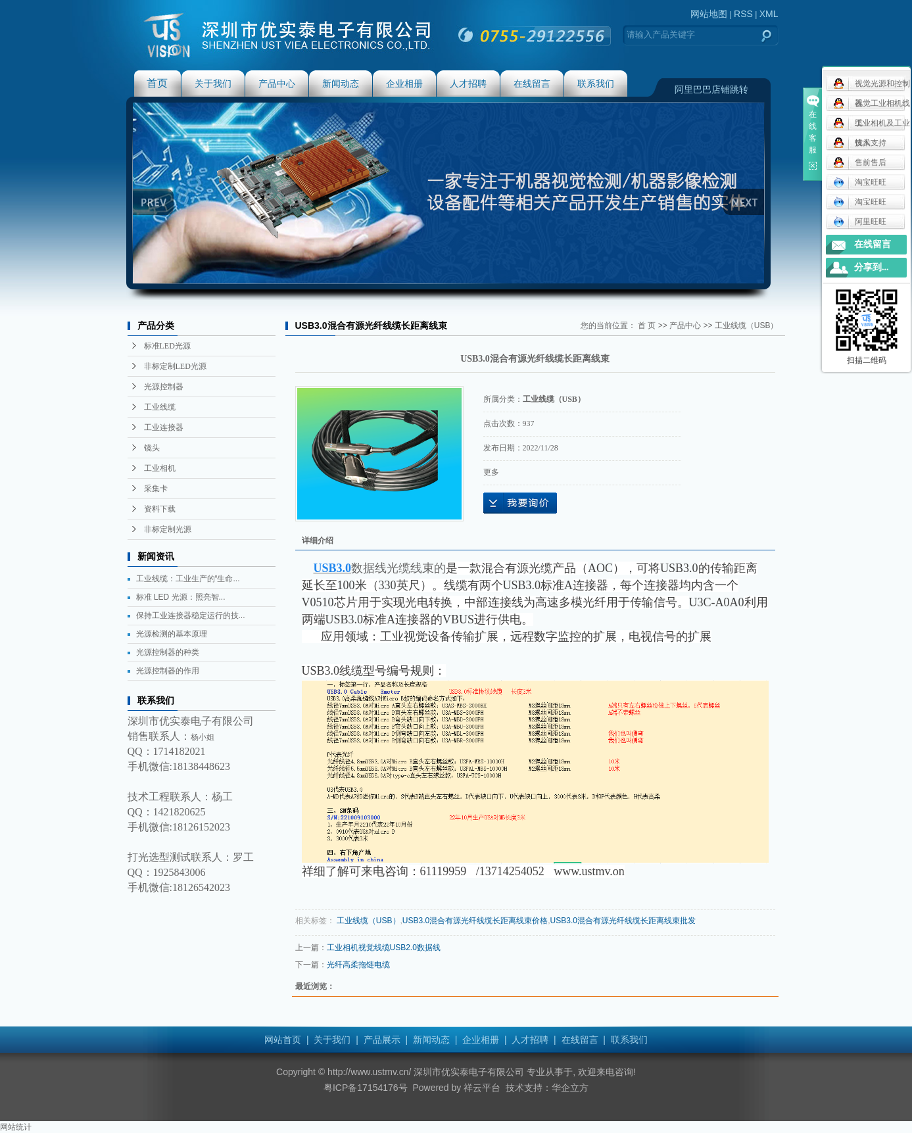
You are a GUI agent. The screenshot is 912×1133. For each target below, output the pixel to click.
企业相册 (404, 83)
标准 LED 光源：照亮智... (181, 597)
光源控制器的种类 (167, 652)
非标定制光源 (167, 529)
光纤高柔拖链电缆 (358, 964)
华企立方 (570, 1087)
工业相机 (160, 468)
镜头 (152, 447)
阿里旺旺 (859, 221)
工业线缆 (160, 407)
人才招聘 (468, 83)
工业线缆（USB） (747, 325)
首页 (157, 83)
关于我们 (213, 83)
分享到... (871, 267)
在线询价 (520, 503)
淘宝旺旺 (859, 182)
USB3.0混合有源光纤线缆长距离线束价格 (475, 920)
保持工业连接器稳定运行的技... (190, 615)
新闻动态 (340, 83)
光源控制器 (163, 386)
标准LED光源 (167, 345)
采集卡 (156, 488)
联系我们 (595, 83)
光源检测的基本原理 (171, 634)
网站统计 (16, 1127)
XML (769, 14)
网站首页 (282, 1039)
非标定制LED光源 (175, 366)
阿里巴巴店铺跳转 (711, 89)
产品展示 (382, 1039)
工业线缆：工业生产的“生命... (188, 578)
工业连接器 (163, 427)
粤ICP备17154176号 (366, 1087)
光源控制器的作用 (167, 670)
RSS (743, 14)
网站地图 (708, 14)
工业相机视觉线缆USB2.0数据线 (384, 947)
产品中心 (276, 83)
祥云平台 (482, 1087)
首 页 (647, 325)
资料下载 (160, 509)
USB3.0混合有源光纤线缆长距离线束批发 (623, 920)
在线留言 (532, 83)
